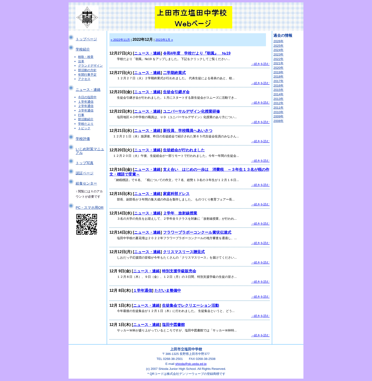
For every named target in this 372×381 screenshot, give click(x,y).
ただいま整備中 (167, 290)
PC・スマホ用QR (89, 207)
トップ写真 (84, 163)
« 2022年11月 (120, 40)
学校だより (85, 123)
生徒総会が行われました (184, 150)
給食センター (86, 183)
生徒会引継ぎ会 (176, 92)
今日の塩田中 (87, 97)
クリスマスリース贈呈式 (184, 252)
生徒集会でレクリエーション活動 (190, 305)
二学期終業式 (174, 73)
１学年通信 (85, 101)
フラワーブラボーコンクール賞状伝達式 (197, 232)
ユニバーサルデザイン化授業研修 (191, 111)
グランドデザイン (90, 65)
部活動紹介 (85, 119)
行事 (81, 115)
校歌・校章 (85, 57)
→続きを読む (260, 64)
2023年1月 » (164, 40)
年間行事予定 (87, 74)
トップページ (86, 39)
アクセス (84, 79)
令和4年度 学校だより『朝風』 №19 (197, 53)
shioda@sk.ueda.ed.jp (191, 364)
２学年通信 (85, 106)
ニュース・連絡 (88, 90)
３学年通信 (85, 110)
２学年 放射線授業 (180, 213)
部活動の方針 (87, 70)
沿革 (81, 61)
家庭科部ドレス (176, 194)
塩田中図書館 (173, 325)
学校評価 (83, 139)
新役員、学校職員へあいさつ (187, 131)
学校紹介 (83, 49)
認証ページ (84, 173)
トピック (84, 128)
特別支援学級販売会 (179, 271)
